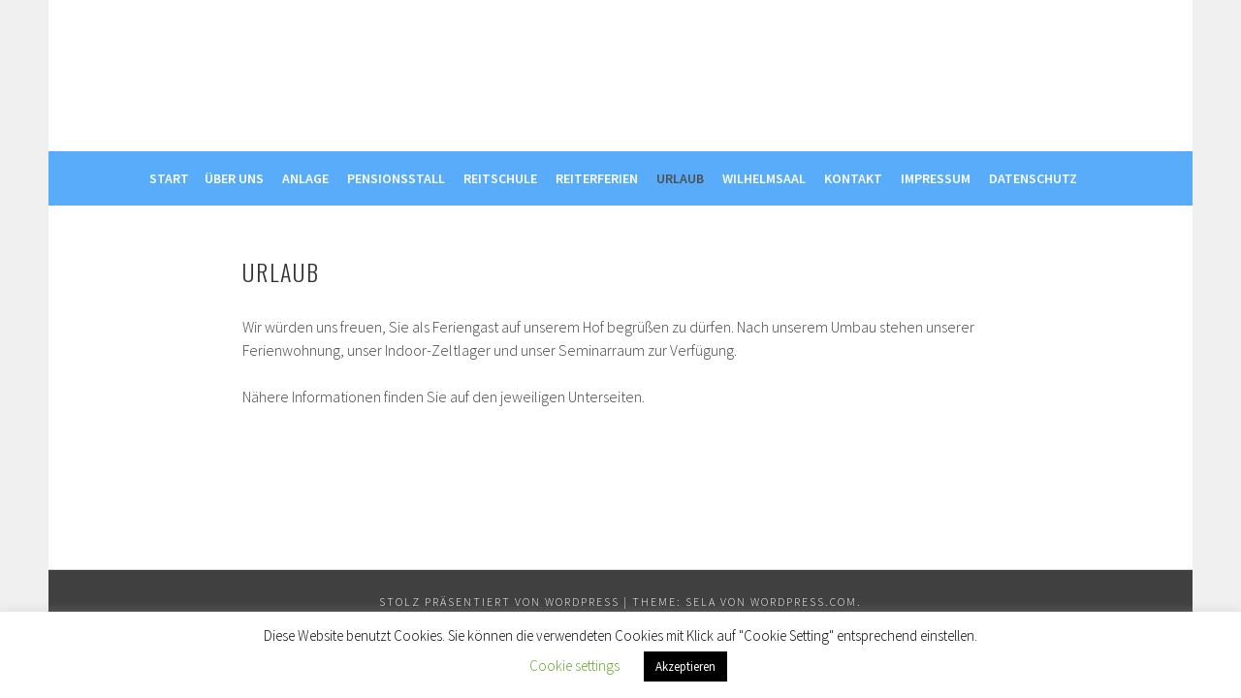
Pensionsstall (396, 178)
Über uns (234, 178)
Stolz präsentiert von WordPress (499, 601)
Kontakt (853, 178)
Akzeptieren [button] (685, 666)
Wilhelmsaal (764, 178)
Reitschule (500, 178)
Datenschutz (1033, 178)
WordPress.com (803, 601)
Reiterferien (597, 178)
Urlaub (680, 178)
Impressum (936, 178)
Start (169, 178)
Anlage (305, 178)
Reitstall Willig (621, 69)
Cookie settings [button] (574, 665)
